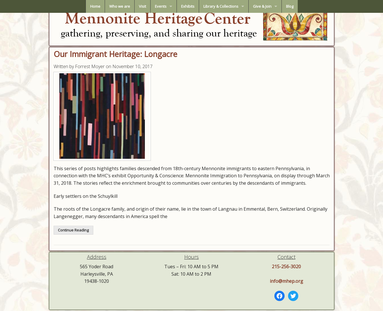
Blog (289, 6)
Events (161, 6)
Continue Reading (73, 230)
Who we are (119, 6)
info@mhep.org (286, 281)
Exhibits (187, 6)
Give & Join (262, 6)
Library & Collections (220, 6)
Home (95, 6)
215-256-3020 (286, 266)
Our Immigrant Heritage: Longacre (115, 54)
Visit (142, 6)
